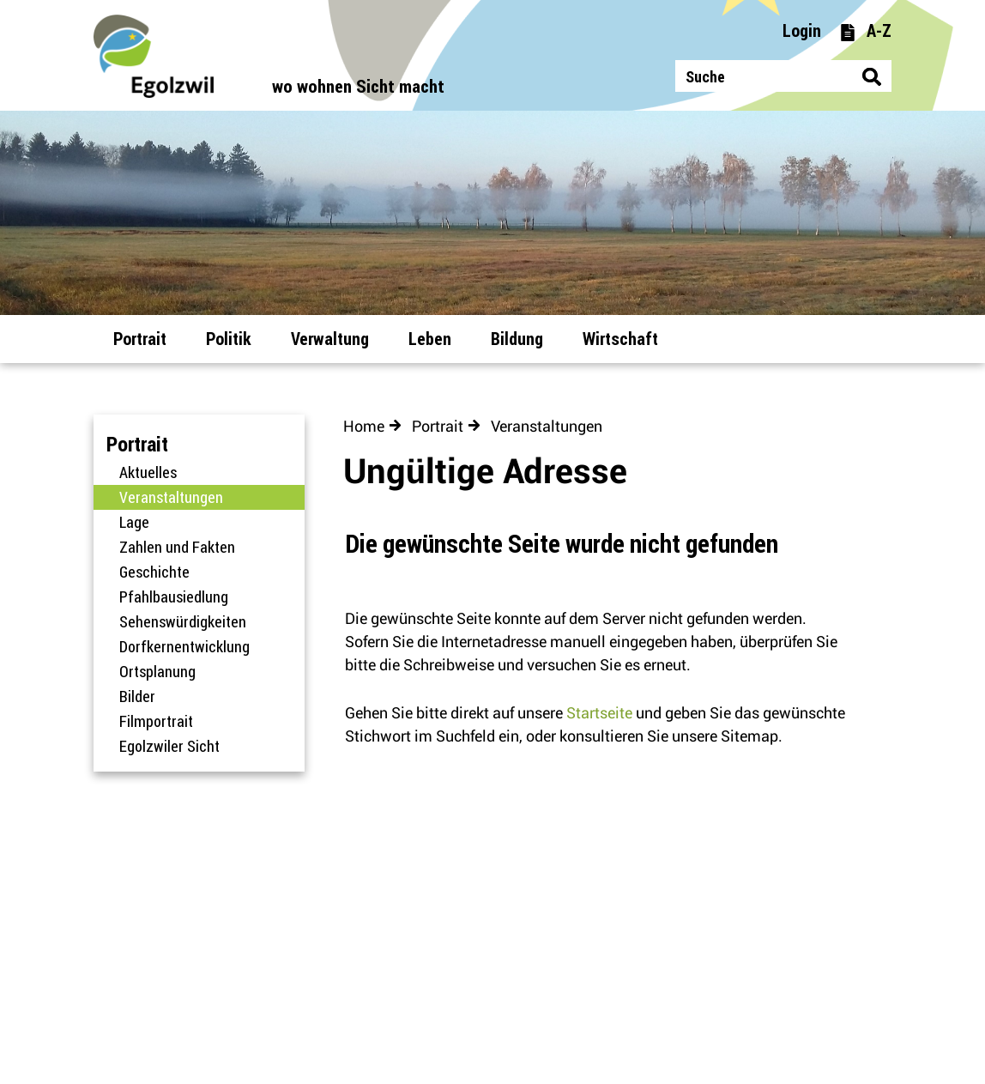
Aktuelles (148, 472)
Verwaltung (330, 338)
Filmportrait (156, 721)
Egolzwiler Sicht (169, 746)
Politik (228, 338)
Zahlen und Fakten (177, 546)
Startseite (599, 713)
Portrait (139, 338)
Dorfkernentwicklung (184, 646)
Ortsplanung (157, 671)
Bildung (517, 338)
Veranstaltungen (212, 497)
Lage (134, 522)
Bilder (137, 696)
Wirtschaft (620, 338)
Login (802, 30)
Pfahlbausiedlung (173, 596)
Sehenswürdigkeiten (182, 621)
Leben (429, 338)
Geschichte (154, 571)
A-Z (865, 30)
